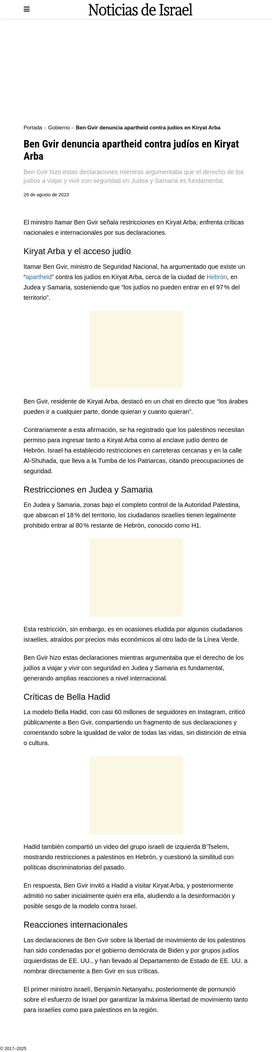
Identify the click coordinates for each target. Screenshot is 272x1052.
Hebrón (216, 276)
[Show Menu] (27, 9)
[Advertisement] (136, 72)
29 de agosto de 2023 (46, 194)
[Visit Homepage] (140, 9)
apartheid (39, 276)
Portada (33, 128)
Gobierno (59, 128)
